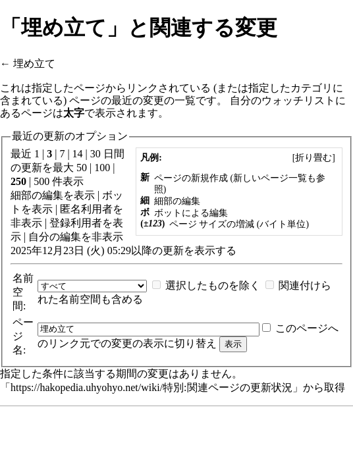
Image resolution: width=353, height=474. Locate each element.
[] (313, 158)
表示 (84, 195)
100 (102, 167)
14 (77, 153)
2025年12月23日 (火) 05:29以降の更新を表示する (123, 250)
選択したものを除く (212, 285)
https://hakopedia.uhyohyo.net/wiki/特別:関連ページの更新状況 (151, 387)
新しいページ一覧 (270, 178)
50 (81, 167)
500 (41, 181)
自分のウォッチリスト (282, 100)
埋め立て (34, 63)
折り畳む (313, 158)
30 (95, 153)
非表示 (26, 222)
